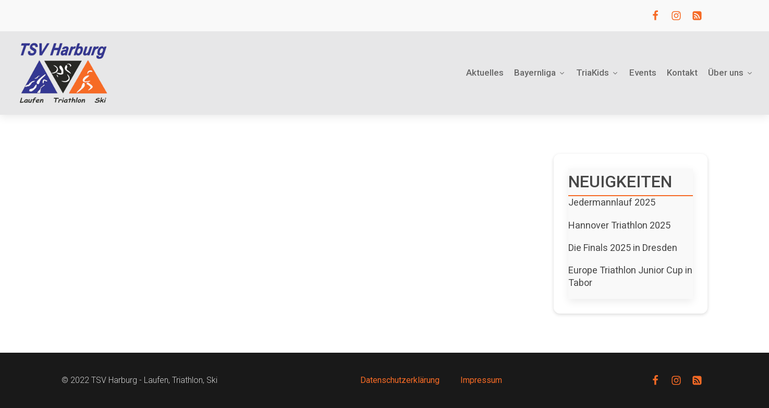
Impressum (481, 380)
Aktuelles (485, 72)
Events (642, 72)
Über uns (730, 72)
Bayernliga (540, 72)
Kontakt (682, 72)
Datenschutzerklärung (400, 380)
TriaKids (597, 72)
